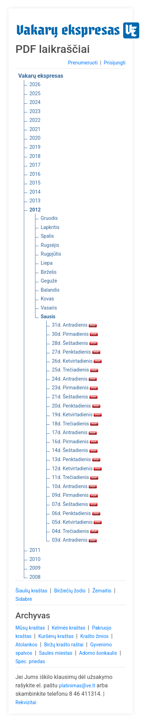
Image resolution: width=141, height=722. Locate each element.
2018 (34, 156)
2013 (34, 200)
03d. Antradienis (74, 540)
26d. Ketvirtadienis (77, 361)
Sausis (48, 316)
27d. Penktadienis (76, 352)
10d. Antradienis (74, 486)
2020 (34, 138)
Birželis (48, 272)
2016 (34, 174)
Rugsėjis (50, 245)
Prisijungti (115, 62)
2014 (34, 192)
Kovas (47, 298)
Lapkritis (50, 227)
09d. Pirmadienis (75, 495)
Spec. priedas (30, 661)
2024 (34, 102)
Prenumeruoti (83, 62)
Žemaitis (102, 590)
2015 (34, 183)
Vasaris (49, 308)
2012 (35, 210)
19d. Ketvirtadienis (77, 414)
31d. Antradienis (74, 325)
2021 (34, 129)
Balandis (50, 290)
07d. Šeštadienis (75, 504)
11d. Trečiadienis (75, 477)
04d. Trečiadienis (75, 531)
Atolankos (27, 644)
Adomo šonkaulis (99, 653)
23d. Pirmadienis (75, 387)
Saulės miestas (56, 653)
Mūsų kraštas (30, 628)
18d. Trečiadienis (75, 423)
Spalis (47, 236)
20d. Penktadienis (76, 406)
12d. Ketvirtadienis (77, 468)
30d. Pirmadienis (75, 334)
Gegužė (49, 281)
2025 (34, 93)
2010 (34, 559)
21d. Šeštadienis (75, 397)
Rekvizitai (25, 702)
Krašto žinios (95, 636)
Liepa (47, 263)
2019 (34, 147)
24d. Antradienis (74, 379)
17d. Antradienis (74, 432)
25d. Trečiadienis (75, 370)
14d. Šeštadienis (75, 450)
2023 (34, 111)
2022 (34, 120)
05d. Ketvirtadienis (77, 522)
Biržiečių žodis (70, 590)
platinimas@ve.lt (77, 685)
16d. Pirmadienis (75, 441)
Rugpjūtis (51, 254)
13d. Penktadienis (76, 459)
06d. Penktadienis (76, 513)
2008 (34, 577)
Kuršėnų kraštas (56, 636)
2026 (34, 84)
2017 (34, 165)
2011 (34, 550)
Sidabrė (23, 599)
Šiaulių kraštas (31, 590)
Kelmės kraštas (69, 628)
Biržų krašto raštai (64, 644)
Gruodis (49, 218)
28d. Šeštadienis (75, 343)
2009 (34, 568)
